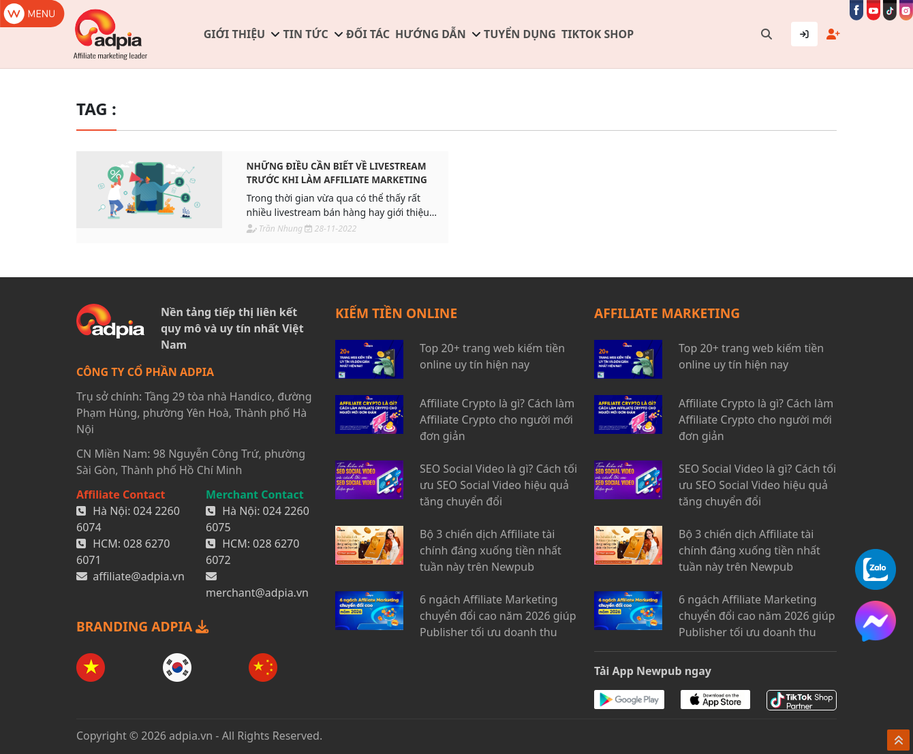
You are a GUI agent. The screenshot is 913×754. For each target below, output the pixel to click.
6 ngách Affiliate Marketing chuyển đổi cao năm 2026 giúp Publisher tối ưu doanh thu (498, 616)
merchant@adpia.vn (257, 592)
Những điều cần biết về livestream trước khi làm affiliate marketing (337, 172)
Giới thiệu (234, 34)
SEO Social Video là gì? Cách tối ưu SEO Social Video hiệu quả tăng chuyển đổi (498, 485)
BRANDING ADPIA (142, 626)
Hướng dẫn (430, 34)
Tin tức (305, 34)
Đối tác (368, 34)
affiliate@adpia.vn (139, 576)
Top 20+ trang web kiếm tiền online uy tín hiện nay (492, 356)
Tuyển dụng (520, 34)
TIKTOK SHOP (597, 34)
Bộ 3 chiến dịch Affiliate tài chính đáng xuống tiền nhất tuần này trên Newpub (490, 550)
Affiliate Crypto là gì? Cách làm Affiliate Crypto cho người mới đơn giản (497, 419)
